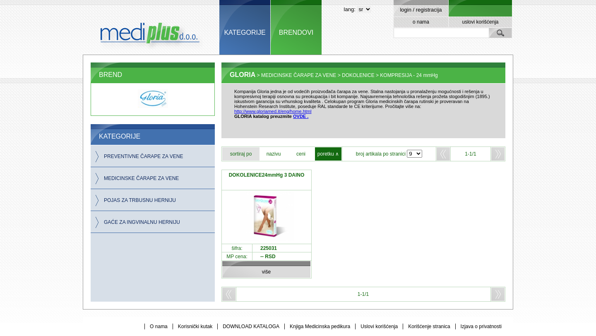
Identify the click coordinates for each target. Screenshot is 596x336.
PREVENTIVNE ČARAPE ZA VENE (143, 156)
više (266, 272)
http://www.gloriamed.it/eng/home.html (272, 111)
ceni (300, 154)
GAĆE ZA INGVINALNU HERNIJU (142, 222)
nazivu (274, 154)
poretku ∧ (328, 154)
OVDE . (300, 116)
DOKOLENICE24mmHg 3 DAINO (267, 175)
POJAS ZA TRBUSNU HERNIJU (140, 200)
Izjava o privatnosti (481, 326)
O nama (159, 326)
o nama (421, 22)
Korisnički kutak (195, 326)
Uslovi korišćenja (379, 326)
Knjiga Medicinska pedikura (320, 326)
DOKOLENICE (358, 75)
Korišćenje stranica (429, 326)
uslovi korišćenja (480, 22)
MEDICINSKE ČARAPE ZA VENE (141, 178)
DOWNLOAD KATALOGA (251, 326)
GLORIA (242, 74)
